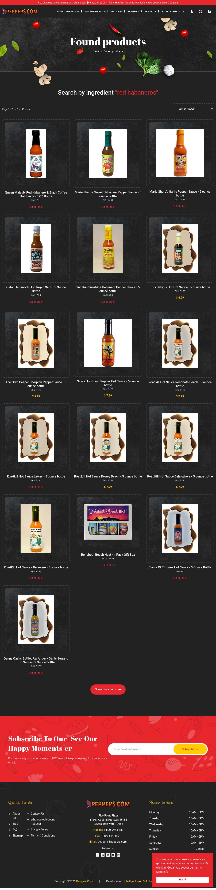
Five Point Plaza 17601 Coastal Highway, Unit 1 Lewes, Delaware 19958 (108, 822)
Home (60, 11)
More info (162, 871)
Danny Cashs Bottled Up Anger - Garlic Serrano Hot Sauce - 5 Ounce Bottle (36, 662)
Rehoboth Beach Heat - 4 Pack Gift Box (108, 557)
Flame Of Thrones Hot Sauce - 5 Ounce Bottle (180, 570)
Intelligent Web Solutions (139, 883)
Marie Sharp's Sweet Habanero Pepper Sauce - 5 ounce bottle (108, 194)
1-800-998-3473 (115, 2)
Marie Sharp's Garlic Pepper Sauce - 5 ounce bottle (180, 193)
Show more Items (108, 691)
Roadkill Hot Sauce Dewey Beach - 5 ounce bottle (108, 477)
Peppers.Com (84, 883)
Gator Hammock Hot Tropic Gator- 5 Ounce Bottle (36, 289)
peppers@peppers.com (112, 843)
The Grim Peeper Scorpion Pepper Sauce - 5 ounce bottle (36, 383)
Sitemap (18, 837)
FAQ (15, 831)
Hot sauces (72, 11)
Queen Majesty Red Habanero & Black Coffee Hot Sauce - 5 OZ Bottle (36, 194)
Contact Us (38, 815)
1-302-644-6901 (111, 837)
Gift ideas (116, 11)
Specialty (150, 11)
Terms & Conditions (43, 837)
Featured (133, 11)
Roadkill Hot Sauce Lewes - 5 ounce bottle (36, 475)
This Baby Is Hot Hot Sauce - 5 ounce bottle (180, 287)
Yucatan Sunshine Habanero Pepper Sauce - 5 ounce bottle (108, 289)
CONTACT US (177, 11)
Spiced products (95, 11)
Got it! (182, 879)
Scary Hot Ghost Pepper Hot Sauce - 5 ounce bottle (108, 382)
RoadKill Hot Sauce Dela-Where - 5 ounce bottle (180, 475)
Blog (165, 11)
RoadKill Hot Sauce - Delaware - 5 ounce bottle (36, 570)
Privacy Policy (39, 831)
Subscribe (188, 751)
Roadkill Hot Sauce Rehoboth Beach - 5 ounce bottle (180, 383)
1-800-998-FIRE (113, 832)
